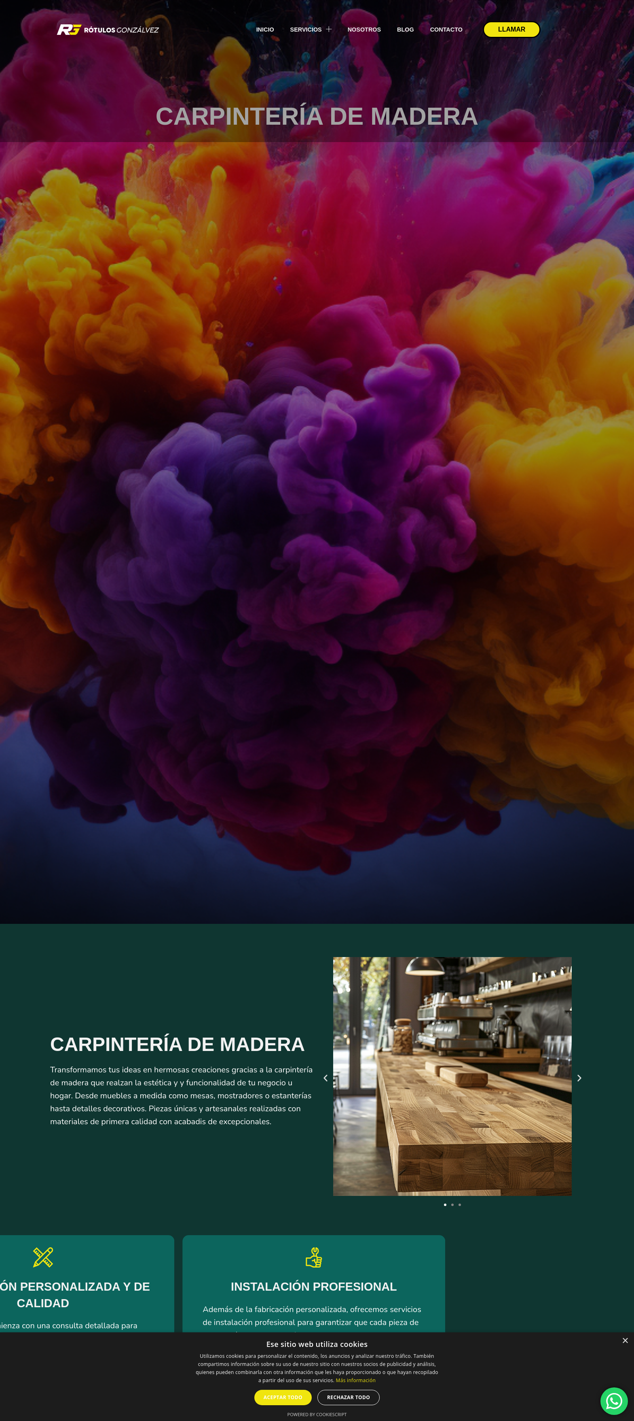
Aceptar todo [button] (283, 1397)
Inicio (265, 29)
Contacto (446, 29)
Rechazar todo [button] (348, 1397)
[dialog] (317, 1376)
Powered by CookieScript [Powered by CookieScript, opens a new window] (317, 1414)
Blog (405, 29)
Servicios (311, 29)
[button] (325, 1078)
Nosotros (364, 29)
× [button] (625, 1341)
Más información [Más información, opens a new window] (356, 1380)
